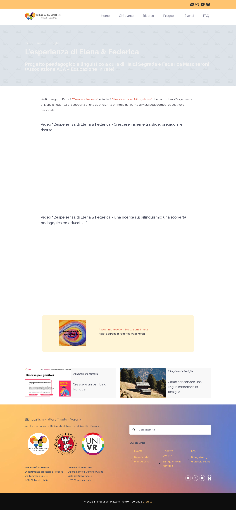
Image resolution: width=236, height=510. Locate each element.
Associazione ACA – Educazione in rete (123, 329)
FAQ (193, 451)
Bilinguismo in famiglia (42, 43)
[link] (72, 333)
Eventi (138, 451)
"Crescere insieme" (85, 99)
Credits (147, 501)
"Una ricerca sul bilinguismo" (132, 99)
